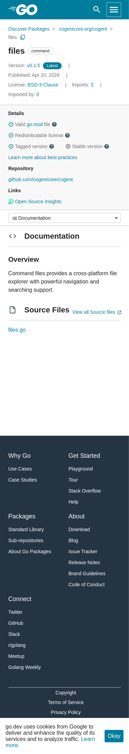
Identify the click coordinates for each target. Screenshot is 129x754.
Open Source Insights (34, 201)
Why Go (19, 455)
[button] (11, 124)
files (12, 37)
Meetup (16, 656)
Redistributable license (39, 135)
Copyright (65, 692)
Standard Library (26, 529)
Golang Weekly (24, 667)
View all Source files (93, 312)
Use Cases (20, 469)
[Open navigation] (114, 10)
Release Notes (84, 562)
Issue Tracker (82, 551)
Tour (73, 480)
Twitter (15, 612)
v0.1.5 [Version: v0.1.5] (25, 65)
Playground (80, 469)
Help (73, 502)
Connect (19, 599)
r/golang (17, 645)
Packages (21, 516)
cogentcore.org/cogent (83, 29)
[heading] (29, 9)
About (76, 516)
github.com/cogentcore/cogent (40, 179)
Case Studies (22, 480)
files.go (17, 330)
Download (79, 529)
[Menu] (64, 218)
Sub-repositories (25, 540)
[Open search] (96, 9)
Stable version (87, 146)
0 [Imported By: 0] (23, 94)
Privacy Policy (66, 712)
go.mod (35, 124)
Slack (14, 634)
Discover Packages (29, 29)
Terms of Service (66, 702)
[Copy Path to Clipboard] (23, 37)
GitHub (15, 623)
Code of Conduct (86, 584)
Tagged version (31, 146)
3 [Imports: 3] (83, 84)
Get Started (84, 455)
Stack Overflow (84, 491)
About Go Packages (29, 551)
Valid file (32, 124)
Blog (73, 540)
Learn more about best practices (42, 157)
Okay (114, 736)
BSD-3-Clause (43, 84)
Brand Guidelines (86, 573)
